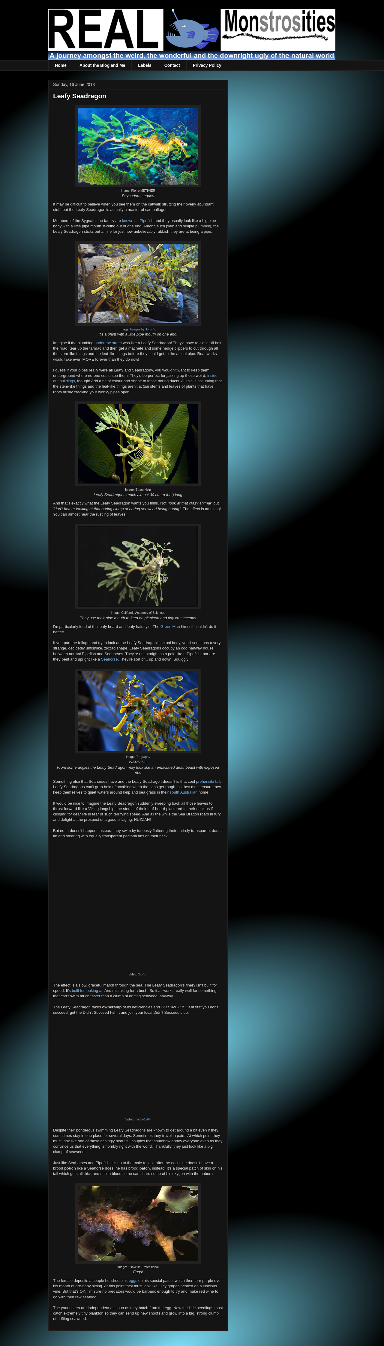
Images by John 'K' (143, 329)
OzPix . (142, 974)
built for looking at (87, 990)
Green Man (170, 626)
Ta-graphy (143, 757)
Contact (172, 65)
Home (61, 65)
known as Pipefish (138, 220)
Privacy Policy (207, 65)
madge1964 (143, 1119)
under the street (108, 343)
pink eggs (129, 1280)
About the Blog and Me (102, 65)
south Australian (184, 792)
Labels (144, 65)
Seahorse (109, 659)
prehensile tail (208, 781)
